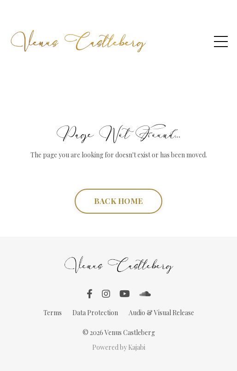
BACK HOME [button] (118, 201)
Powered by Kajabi (118, 347)
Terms (52, 312)
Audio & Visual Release (161, 312)
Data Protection (95, 312)
